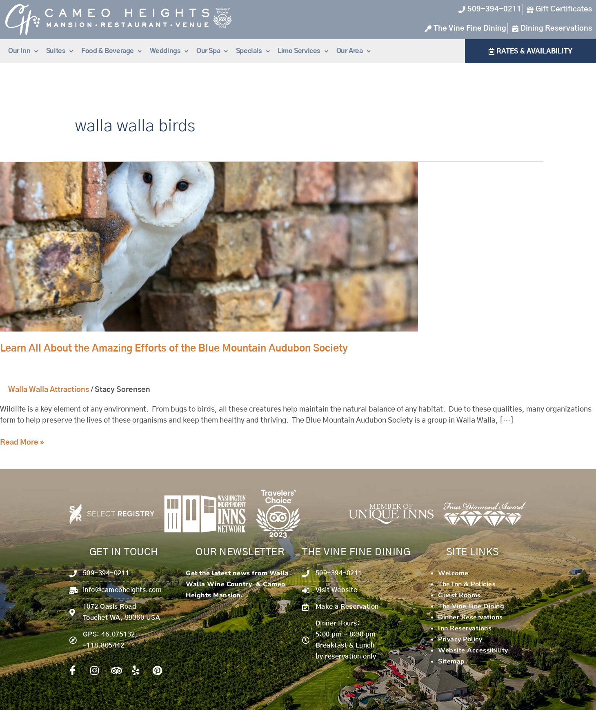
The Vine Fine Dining (471, 606)
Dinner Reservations (470, 617)
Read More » (22, 441)
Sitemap (451, 661)
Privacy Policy (460, 639)
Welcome (453, 573)
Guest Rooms (459, 595)
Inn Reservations (464, 628)
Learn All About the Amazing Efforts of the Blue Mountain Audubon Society (174, 349)
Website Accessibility (473, 650)
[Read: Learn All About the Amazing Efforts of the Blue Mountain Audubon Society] (209, 246)
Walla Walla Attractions (48, 390)
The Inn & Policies (467, 584)
